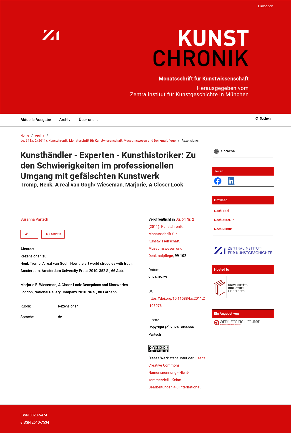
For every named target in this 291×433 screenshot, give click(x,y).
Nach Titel (221, 211)
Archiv (63, 119)
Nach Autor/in (224, 220)
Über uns (86, 119)
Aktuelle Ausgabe (35, 119)
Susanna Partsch (34, 219)
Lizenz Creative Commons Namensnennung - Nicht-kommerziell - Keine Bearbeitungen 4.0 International (176, 372)
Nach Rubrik (223, 229)
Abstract (27, 249)
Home (24, 136)
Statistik (53, 234)
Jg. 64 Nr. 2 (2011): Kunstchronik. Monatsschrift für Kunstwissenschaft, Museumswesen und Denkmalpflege (98, 141)
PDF (29, 234)
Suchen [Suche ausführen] (265, 118)
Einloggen (264, 6)
